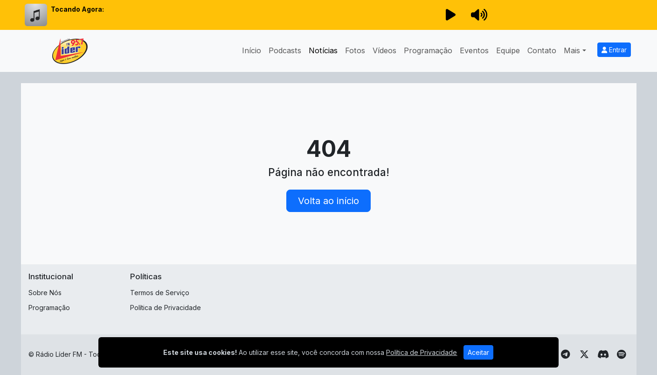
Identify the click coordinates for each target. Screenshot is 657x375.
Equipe (508, 50)
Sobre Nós (45, 293)
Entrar (614, 50)
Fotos (355, 50)
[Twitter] (584, 354)
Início (251, 50)
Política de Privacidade (165, 307)
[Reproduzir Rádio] (450, 15)
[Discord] (603, 354)
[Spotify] (621, 354)
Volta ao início (328, 200)
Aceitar (478, 352)
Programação (428, 50)
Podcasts (285, 50)
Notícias (323, 50)
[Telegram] (565, 354)
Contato (541, 50)
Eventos (474, 50)
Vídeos (384, 50)
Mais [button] (572, 50)
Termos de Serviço (159, 293)
